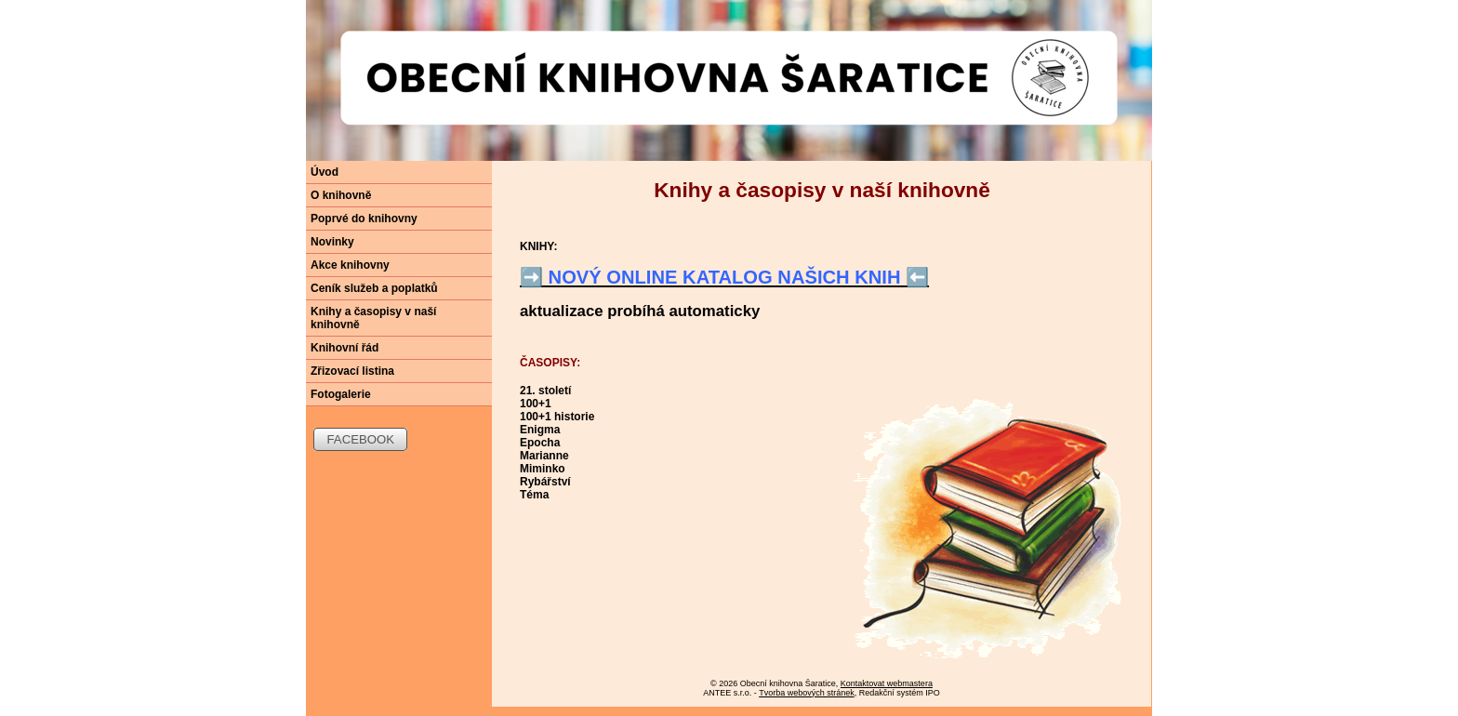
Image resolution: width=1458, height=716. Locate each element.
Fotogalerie (341, 394)
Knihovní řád (344, 347)
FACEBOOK (361, 439)
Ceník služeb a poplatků (374, 288)
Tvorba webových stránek (807, 692)
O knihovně (341, 195)
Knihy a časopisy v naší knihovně (373, 318)
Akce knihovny (350, 265)
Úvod (324, 172)
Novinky (332, 241)
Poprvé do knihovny (364, 218)
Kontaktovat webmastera (887, 683)
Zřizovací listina (352, 371)
